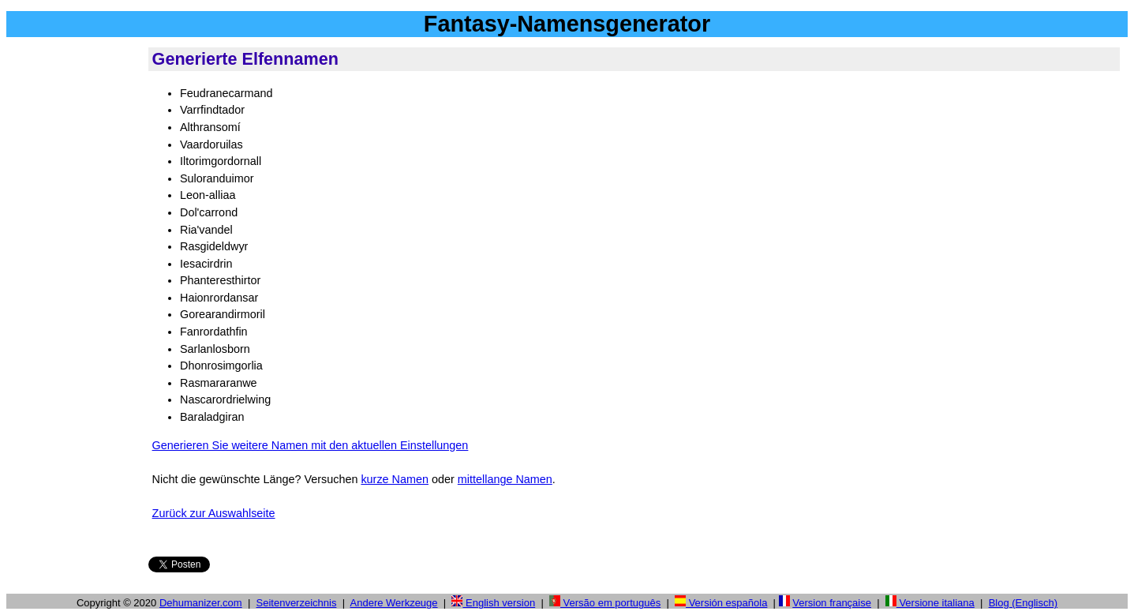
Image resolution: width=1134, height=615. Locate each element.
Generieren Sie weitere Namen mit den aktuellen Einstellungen (310, 445)
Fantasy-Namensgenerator (567, 23)
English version (493, 603)
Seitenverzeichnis (296, 603)
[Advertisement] (74, 283)
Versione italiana (930, 603)
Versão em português (605, 603)
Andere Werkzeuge (394, 603)
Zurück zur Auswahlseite (213, 513)
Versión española (721, 603)
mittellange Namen (505, 479)
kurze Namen (395, 479)
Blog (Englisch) (1023, 603)
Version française (831, 603)
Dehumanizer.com (200, 603)
